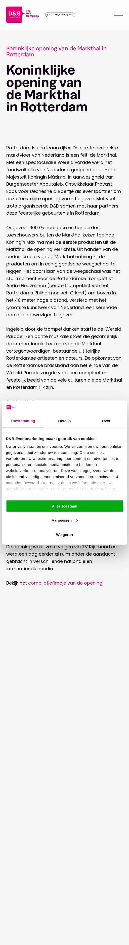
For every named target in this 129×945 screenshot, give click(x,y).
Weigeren (64, 534)
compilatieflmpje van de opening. (65, 583)
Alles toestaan (64, 506)
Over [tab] (106, 420)
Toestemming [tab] (23, 420)
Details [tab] (64, 420)
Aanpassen (65, 520)
